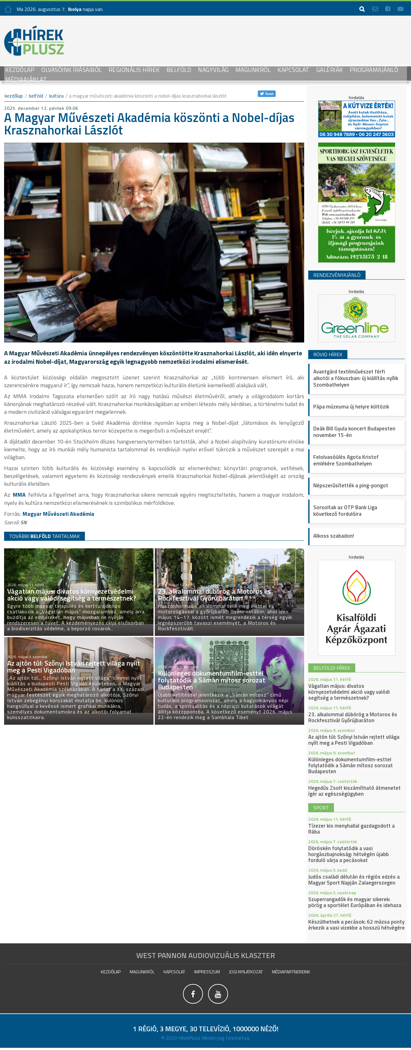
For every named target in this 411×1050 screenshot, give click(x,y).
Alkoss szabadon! (333, 536)
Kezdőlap (19, 69)
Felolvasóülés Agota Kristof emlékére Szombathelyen (346, 460)
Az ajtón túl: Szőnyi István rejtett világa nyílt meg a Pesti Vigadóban (353, 740)
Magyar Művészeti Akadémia (59, 513)
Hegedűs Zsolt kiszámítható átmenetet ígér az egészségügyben (354, 791)
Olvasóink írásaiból (71, 69)
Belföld (179, 69)
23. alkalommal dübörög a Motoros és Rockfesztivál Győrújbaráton (352, 717)
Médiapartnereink (291, 971)
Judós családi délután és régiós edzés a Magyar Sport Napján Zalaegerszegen (354, 880)
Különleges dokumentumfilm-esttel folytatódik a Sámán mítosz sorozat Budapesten (350, 765)
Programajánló (374, 69)
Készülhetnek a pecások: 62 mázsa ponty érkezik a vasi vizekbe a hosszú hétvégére (356, 925)
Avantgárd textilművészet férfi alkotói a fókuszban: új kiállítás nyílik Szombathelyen (355, 378)
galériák (329, 69)
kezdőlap (14, 95)
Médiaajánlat (26, 79)
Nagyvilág (213, 69)
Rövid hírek (327, 354)
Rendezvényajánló (337, 275)
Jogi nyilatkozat (246, 971)
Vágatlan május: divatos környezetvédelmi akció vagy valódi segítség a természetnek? (349, 692)
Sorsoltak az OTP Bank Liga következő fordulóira (345, 510)
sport (321, 807)
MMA (19, 494)
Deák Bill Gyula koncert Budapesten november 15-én (354, 431)
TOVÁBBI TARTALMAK (44, 536)
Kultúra (56, 95)
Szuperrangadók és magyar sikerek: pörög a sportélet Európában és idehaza (354, 902)
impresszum (207, 971)
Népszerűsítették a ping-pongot (350, 485)
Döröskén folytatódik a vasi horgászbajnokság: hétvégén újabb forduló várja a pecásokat (348, 854)
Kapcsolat (294, 69)
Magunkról (253, 69)
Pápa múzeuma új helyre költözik (351, 407)
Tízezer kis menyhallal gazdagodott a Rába (351, 829)
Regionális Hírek (134, 69)
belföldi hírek (331, 668)
